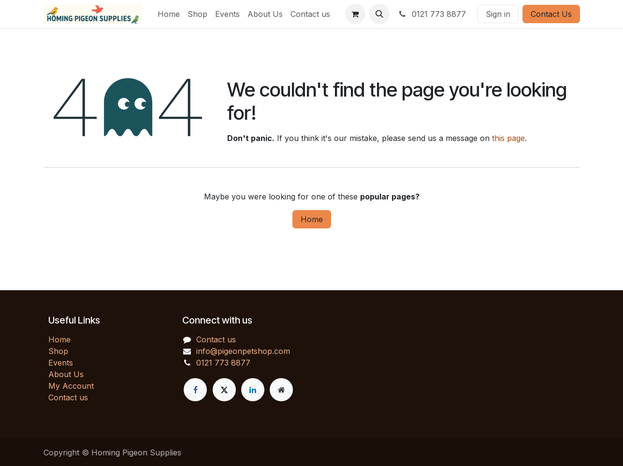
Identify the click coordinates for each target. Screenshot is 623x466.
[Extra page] (281, 389)
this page (508, 138)
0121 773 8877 (431, 14)
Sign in (498, 14)
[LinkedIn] (252, 389)
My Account (71, 386)
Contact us (68, 397)
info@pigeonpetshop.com (243, 351)
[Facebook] (195, 389)
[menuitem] (169, 14)
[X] (224, 389)
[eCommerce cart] (355, 14)
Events (60, 362)
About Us (66, 374)
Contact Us (551, 14)
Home (312, 219)
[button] (379, 14)
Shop (58, 351)
